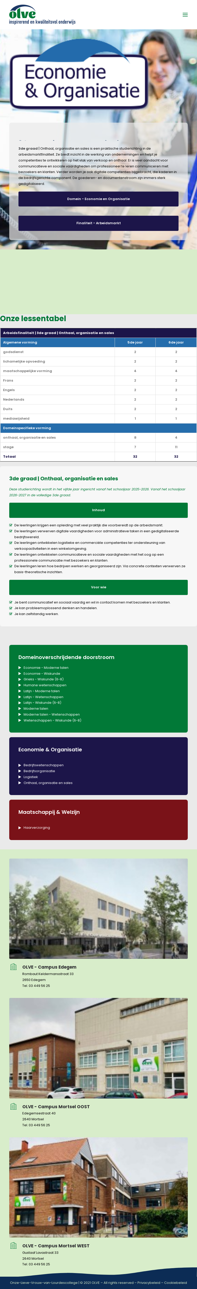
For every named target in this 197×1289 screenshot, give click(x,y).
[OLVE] (42, 15)
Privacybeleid (148, 1282)
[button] (185, 14)
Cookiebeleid (175, 1282)
